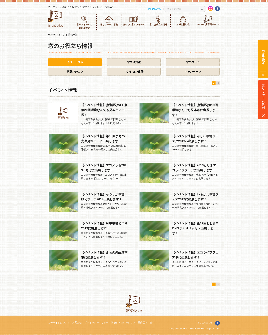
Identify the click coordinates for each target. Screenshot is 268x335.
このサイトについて (59, 322)
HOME (51, 34)
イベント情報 (75, 62)
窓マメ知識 (134, 62)
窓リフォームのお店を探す (84, 22)
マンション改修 (133, 71)
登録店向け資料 (146, 322)
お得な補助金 (183, 20)
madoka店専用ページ (208, 20)
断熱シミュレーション (123, 322)
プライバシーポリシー (96, 322)
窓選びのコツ (75, 71)
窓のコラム (193, 62)
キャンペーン (193, 71)
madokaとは (155, 9)
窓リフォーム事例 (109, 20)
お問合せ (77, 322)
